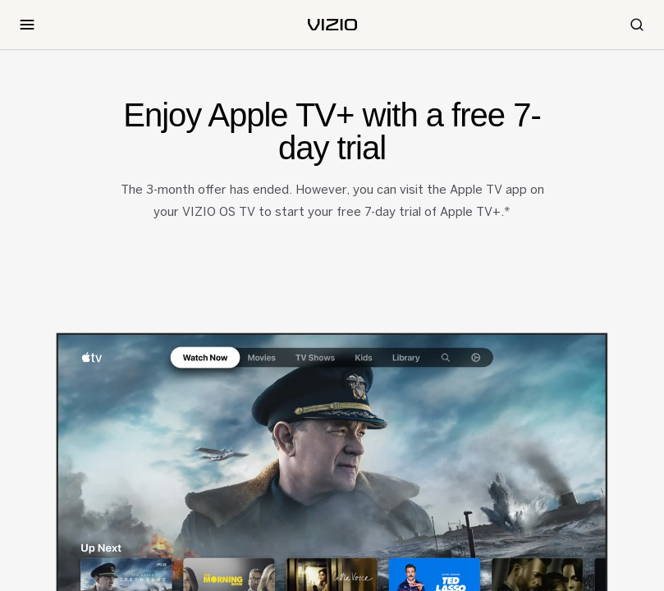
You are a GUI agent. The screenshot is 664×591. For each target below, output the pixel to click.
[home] (332, 25)
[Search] (637, 24)
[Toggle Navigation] (27, 24)
